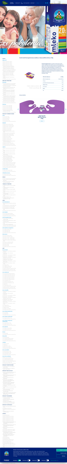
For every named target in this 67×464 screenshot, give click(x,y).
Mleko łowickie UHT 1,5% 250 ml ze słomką (8, 77)
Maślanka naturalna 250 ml (7, 128)
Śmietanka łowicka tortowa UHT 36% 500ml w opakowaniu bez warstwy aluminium (9, 88)
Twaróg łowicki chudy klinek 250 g (9, 189)
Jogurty (4, 146)
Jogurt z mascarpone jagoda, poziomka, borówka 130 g (9, 154)
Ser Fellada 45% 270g (6, 230)
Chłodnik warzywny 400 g (7, 174)
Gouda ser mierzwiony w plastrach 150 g (9, 268)
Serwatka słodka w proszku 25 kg (9, 410)
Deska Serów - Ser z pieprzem (7, 256)
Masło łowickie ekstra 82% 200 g (9, 178)
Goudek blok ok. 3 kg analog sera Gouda (9, 367)
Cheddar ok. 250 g (6, 307)
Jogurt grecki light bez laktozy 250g (9, 387)
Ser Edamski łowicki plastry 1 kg (8, 281)
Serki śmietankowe (6, 201)
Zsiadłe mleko (5, 168)
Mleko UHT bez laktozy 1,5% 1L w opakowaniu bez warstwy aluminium (8, 68)
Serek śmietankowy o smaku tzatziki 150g (9, 205)
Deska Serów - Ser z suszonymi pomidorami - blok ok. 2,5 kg (8, 259)
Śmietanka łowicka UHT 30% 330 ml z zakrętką (9, 92)
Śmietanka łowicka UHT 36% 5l (9, 429)
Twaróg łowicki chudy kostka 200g (9, 195)
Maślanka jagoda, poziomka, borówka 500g (8, 131)
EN (65, 2)
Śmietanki (4, 82)
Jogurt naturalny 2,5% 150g (7, 161)
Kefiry (4, 115)
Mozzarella (5, 335)
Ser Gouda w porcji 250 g (7, 306)
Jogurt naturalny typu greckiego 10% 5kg (9, 166)
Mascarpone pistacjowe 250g (7, 236)
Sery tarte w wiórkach (7, 356)
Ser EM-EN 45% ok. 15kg (7, 351)
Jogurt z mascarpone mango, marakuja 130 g (9, 150)
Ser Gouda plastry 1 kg (6, 280)
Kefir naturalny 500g (6, 117)
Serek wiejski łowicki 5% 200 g (8, 213)
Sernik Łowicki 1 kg (7, 196)
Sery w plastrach (6, 272)
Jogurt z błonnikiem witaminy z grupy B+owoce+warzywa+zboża (9, 158)
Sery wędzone (5, 326)
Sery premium (5, 249)
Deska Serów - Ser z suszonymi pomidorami (8, 253)
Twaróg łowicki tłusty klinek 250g (9, 186)
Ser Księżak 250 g (6, 264)
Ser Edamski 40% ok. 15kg (7, 352)
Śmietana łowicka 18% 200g (7, 105)
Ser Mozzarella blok (6, 337)
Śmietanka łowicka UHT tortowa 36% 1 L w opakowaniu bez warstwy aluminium (9, 84)
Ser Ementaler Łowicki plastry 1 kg (8, 282)
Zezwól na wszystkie (58, 451)
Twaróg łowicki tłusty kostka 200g (9, 191)
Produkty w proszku (7, 404)
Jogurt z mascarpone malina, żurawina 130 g (9, 152)
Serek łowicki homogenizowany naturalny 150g (9, 223)
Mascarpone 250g (6, 244)
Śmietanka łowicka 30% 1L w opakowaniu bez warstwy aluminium (9, 86)
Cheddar (4, 342)
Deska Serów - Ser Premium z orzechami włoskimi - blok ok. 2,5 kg (9, 257)
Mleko (4, 58)
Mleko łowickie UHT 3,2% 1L (7, 61)
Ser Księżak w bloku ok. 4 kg (7, 317)
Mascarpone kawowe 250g (7, 235)
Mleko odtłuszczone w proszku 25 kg (9, 406)
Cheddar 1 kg (5, 283)
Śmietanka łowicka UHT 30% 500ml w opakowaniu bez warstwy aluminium (9, 90)
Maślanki (4, 122)
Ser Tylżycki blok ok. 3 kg (7, 322)
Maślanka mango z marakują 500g (8, 134)
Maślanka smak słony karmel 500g (8, 135)
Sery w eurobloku (6, 349)
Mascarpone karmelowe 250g (7, 243)
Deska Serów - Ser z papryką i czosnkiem (9, 295)
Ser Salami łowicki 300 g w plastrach (8, 278)
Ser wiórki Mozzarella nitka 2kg (8, 339)
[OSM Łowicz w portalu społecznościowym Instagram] (58, 3)
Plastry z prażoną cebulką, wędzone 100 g (8, 400)
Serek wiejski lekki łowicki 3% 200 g (8, 214)
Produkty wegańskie (7, 395)
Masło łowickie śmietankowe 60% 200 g (9, 180)
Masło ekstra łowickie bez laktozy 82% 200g (8, 182)
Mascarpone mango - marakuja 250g (8, 237)
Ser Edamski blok (5, 313)
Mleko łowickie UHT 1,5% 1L (7, 63)
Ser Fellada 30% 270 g (6, 231)
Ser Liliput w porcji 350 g (7, 308)
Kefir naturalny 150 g (6, 120)
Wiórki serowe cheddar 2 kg (7, 347)
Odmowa (58, 457)
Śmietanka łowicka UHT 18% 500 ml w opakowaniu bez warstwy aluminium (9, 98)
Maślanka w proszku (7, 408)
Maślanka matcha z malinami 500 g (8, 125)
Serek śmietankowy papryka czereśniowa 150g (9, 203)
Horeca (4, 413)
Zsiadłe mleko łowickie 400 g (7, 170)
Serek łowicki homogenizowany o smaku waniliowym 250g (9, 221)
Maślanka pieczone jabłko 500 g (8, 124)
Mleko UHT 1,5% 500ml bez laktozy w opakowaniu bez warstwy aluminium (9, 71)
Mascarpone (5, 234)
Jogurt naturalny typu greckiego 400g (9, 163)
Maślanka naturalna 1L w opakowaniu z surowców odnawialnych (9, 141)
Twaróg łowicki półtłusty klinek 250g (8, 188)
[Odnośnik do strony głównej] (3, 3)
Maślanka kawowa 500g (6, 136)
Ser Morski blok (5, 333)
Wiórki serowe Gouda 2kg (7, 357)
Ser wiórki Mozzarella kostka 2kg (8, 338)
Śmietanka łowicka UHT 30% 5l (9, 430)
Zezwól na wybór (59, 454)
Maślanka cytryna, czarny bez (7, 127)
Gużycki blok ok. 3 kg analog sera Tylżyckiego (9, 369)
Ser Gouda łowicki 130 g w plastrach (9, 273)
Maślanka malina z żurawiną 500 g (8, 126)
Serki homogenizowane (7, 217)
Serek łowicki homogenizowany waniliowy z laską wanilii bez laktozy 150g (9, 225)
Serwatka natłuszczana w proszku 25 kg (9, 102)
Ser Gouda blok (5, 312)
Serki (4, 200)
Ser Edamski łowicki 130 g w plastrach (9, 274)
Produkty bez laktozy (8, 370)
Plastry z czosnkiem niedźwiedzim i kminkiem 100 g (9, 401)
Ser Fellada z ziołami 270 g (7, 229)
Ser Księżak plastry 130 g (7, 267)
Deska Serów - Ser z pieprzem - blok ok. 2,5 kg (9, 263)
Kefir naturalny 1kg (6, 116)
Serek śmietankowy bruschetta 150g (9, 206)
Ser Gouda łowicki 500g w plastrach (8, 279)
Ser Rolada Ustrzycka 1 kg (7, 329)
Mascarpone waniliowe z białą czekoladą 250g (9, 240)
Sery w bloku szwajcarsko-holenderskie (7, 321)
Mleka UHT (5, 60)
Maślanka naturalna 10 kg (7, 137)
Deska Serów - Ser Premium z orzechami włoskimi (9, 251)
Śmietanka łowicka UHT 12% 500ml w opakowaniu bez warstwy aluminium (9, 100)
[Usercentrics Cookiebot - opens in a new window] (6, 462)
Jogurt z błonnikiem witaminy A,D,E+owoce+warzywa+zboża (8, 160)
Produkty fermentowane (8, 113)
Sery (3, 248)
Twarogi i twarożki (7, 183)
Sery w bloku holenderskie (7, 311)
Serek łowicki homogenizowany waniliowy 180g (8, 219)
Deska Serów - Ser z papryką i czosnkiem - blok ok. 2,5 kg (9, 261)
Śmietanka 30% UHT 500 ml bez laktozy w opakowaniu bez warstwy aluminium (9, 96)
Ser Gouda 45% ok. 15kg (7, 353)
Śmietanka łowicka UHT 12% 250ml (8, 101)
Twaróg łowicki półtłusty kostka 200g (8, 193)
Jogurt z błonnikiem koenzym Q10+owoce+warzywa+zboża (8, 156)
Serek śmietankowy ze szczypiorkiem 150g (9, 209)
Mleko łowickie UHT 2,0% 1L (7, 62)
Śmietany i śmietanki (7, 80)
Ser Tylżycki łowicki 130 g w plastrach (9, 275)
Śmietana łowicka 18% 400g (7, 106)
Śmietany (4, 104)
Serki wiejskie (5, 212)
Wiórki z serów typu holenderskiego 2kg (7, 448)
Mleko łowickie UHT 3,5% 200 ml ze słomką (8, 75)
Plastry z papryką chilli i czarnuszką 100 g (8, 398)
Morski (4, 331)
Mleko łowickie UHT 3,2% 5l (8, 416)
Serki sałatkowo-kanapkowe (8, 227)
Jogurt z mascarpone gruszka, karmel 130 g (9, 148)
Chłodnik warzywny (6, 172)
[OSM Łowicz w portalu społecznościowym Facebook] (60, 3)
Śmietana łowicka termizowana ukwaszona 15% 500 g (8, 110)
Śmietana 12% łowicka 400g (7, 109)
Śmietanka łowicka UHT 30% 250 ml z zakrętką (9, 94)
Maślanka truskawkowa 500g (7, 138)
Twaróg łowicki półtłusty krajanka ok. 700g (8, 198)
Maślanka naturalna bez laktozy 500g (9, 144)
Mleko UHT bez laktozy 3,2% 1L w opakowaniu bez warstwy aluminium (8, 66)
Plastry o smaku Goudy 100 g (8, 403)
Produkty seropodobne (8, 364)
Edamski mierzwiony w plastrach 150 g (9, 269)
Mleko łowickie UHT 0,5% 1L (8, 420)
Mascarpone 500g (6, 245)
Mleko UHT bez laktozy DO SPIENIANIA (9, 69)
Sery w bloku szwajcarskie (7, 316)
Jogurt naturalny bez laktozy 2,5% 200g (9, 162)
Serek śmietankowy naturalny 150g (8, 207)
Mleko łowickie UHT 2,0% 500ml (8, 74)
